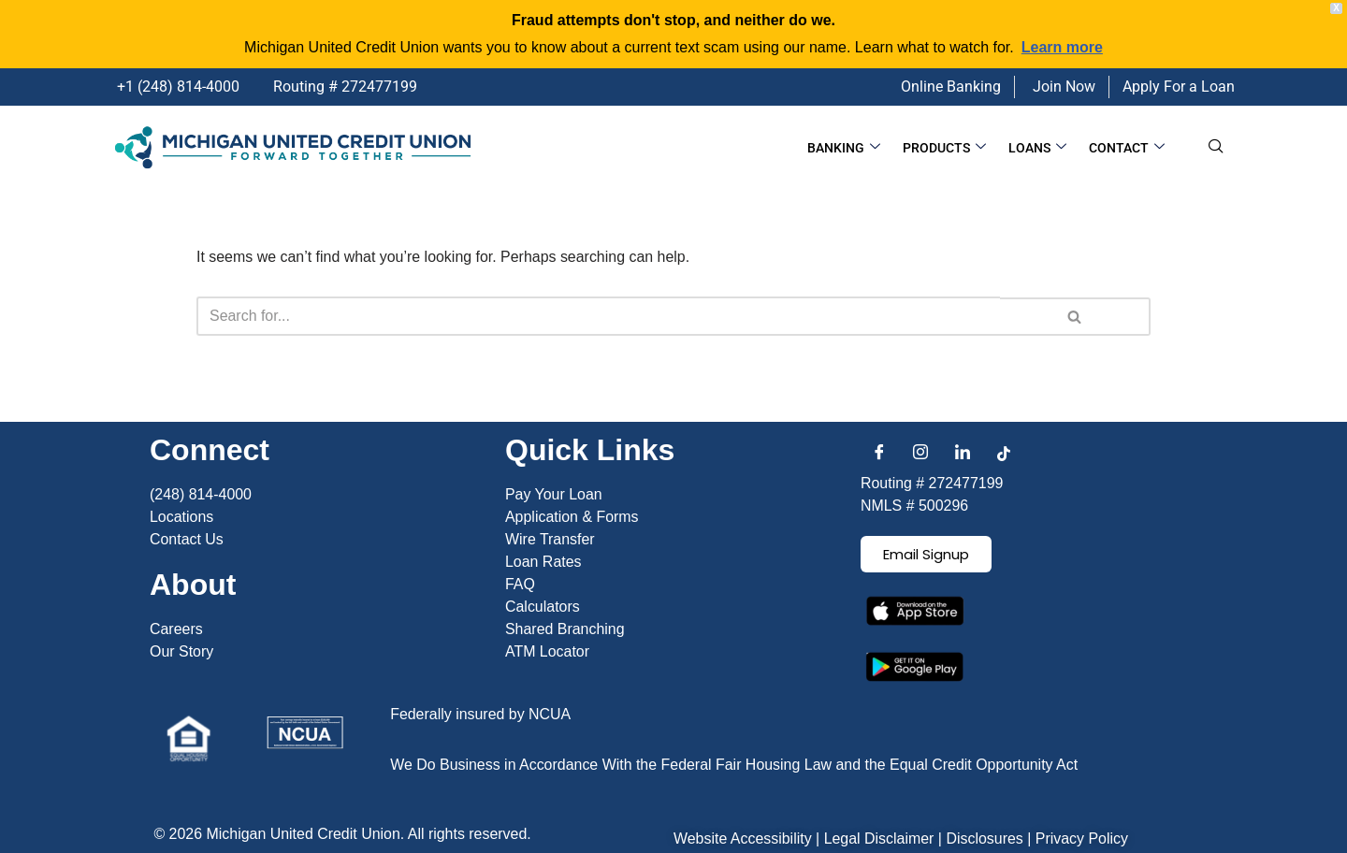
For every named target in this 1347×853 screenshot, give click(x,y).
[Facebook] (879, 492)
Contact (1128, 148)
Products (949, 148)
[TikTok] (1004, 492)
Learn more (1062, 47)
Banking (850, 148)
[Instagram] (920, 492)
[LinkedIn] (963, 492)
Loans (1040, 148)
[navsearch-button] (1216, 148)
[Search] (598, 316)
